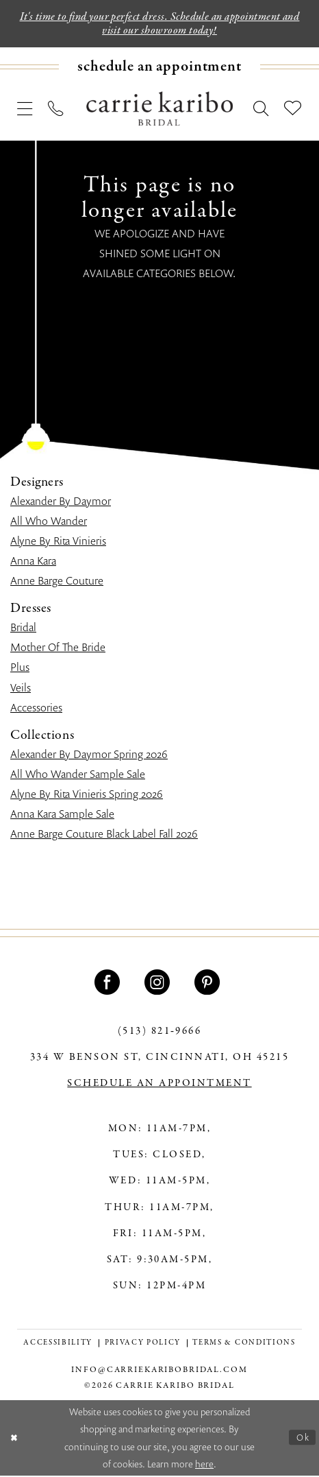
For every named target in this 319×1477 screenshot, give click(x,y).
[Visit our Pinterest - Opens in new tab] (209, 983)
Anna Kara (33, 561)
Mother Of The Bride (57, 648)
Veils (20, 688)
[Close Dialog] (15, 1439)
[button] (25, 109)
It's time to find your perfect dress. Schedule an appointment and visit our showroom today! (159, 24)
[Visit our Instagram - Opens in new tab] (159, 983)
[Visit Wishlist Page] (293, 110)
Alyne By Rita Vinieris (58, 542)
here (204, 1465)
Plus (19, 668)
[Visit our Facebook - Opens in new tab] (109, 983)
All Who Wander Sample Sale (77, 775)
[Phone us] (55, 109)
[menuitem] (159, 68)
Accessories (36, 708)
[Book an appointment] (159, 68)
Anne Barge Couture (56, 581)
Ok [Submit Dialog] (302, 1438)
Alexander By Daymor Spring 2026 (89, 755)
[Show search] (261, 109)
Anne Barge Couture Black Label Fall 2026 (104, 834)
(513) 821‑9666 (160, 1032)
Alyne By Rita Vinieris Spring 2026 (86, 795)
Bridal (23, 628)
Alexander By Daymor (60, 502)
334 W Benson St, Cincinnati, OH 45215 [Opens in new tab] (159, 1058)
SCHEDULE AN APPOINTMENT (159, 1084)
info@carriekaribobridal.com (159, 1371)
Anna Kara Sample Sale (62, 815)
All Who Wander (48, 522)
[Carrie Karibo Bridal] (159, 110)
